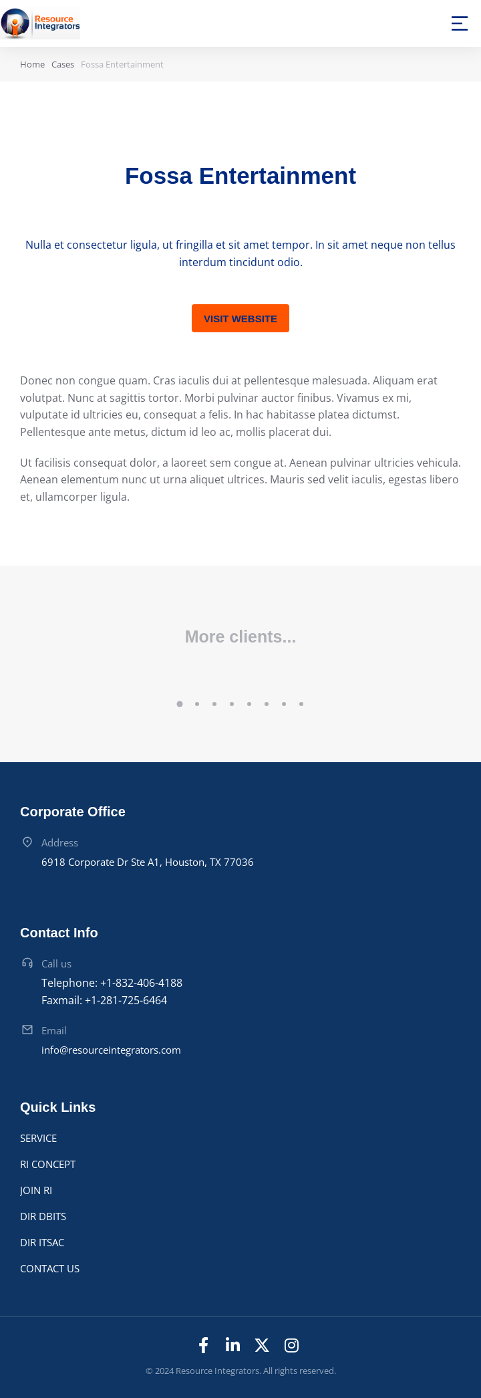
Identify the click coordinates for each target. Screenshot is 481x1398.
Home (32, 64)
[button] (16, 681)
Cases (62, 64)
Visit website (240, 318)
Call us (56, 963)
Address (59, 842)
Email (54, 1030)
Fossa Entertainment (122, 64)
